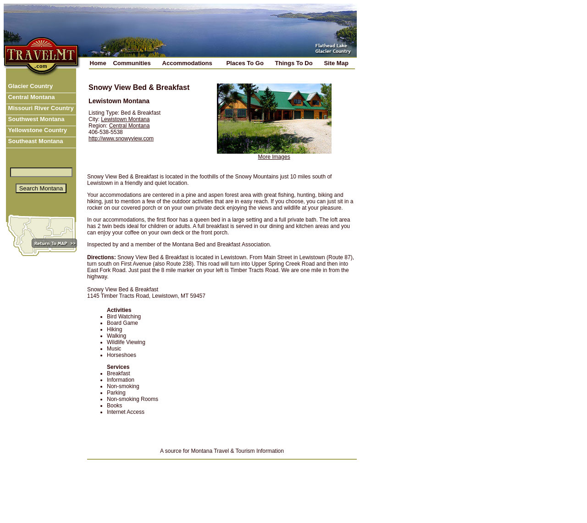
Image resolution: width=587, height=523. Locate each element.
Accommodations (187, 63)
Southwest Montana (35, 119)
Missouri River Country (40, 108)
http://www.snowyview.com (121, 138)
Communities (131, 63)
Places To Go (244, 63)
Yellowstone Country (36, 130)
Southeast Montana (34, 141)
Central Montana (30, 97)
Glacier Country (29, 86)
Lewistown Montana (125, 119)
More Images (274, 157)
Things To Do (294, 63)
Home (98, 63)
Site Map (336, 63)
